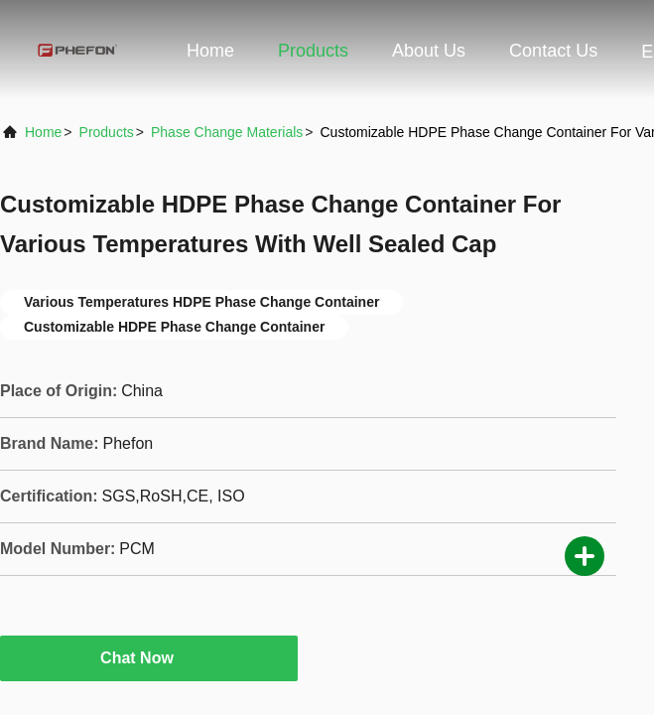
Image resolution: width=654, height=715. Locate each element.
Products (313, 51)
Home (210, 51)
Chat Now (148, 657)
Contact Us (553, 51)
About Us (428, 51)
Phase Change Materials (227, 132)
